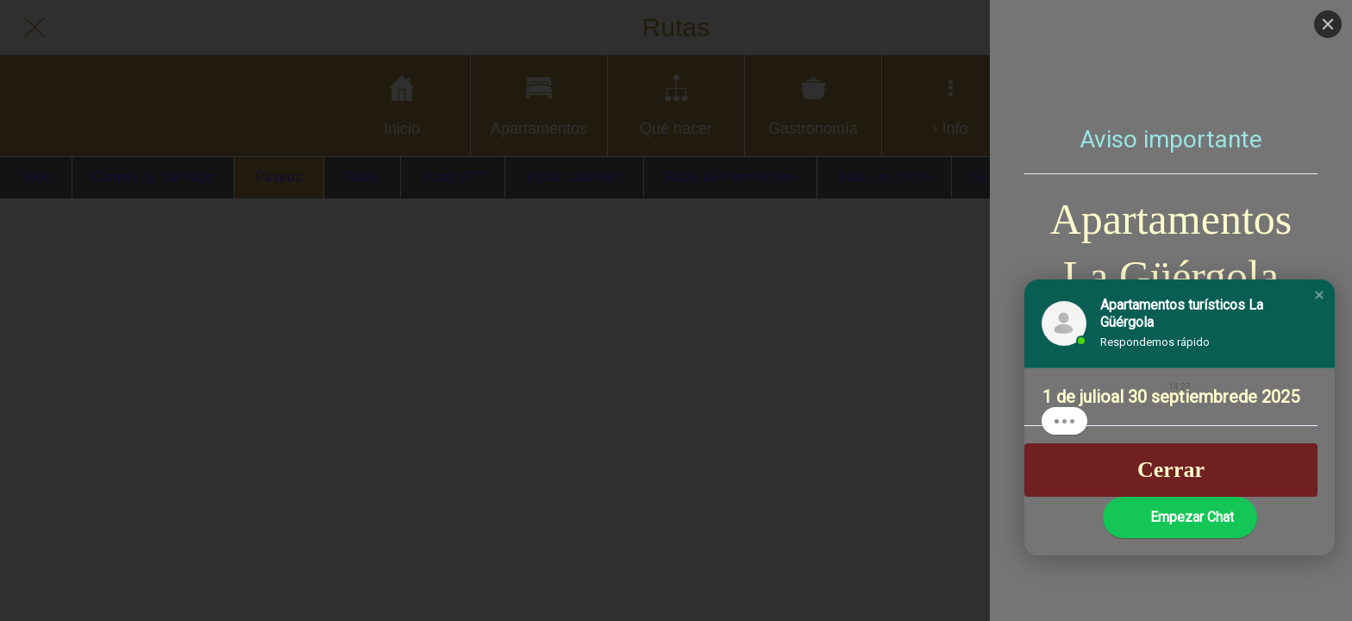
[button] (1319, 295)
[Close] (1328, 24)
